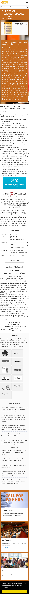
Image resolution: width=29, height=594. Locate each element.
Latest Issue (19, 23)
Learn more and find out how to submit (12, 518)
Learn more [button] (5, 587)
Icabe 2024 (5, 547)
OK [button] (14, 591)
